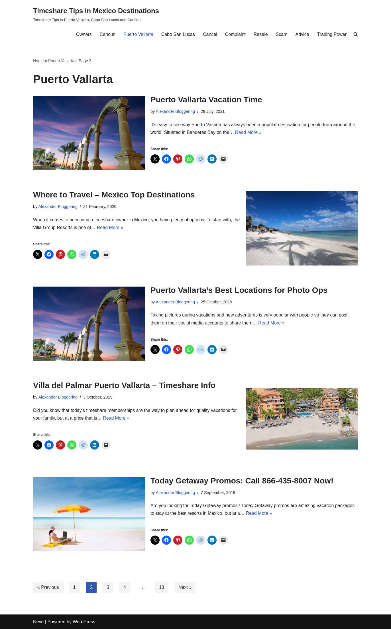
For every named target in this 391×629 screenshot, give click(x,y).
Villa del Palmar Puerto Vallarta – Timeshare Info (124, 385)
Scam (282, 34)
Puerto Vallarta (138, 34)
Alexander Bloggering (175, 111)
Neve (38, 621)
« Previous (48, 587)
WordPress (84, 621)
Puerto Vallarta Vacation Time (206, 99)
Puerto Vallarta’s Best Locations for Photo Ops (238, 290)
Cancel (210, 34)
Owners (84, 34)
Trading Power (332, 34)
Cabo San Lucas (178, 34)
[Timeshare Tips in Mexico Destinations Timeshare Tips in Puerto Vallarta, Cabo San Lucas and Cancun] (96, 14)
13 (161, 587)
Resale (261, 34)
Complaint (235, 34)
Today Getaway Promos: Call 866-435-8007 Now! (241, 480)
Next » (185, 587)
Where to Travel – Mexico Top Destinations (114, 194)
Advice (302, 34)
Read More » (248, 132)
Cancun (107, 34)
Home (38, 60)
